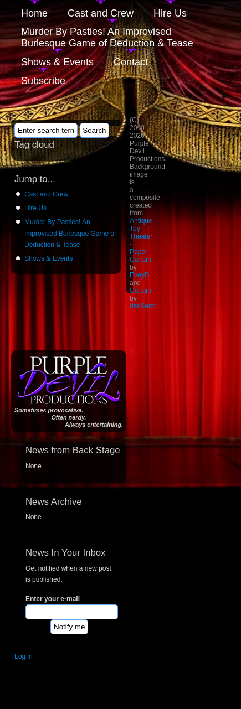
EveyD (139, 275)
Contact (131, 62)
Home (34, 13)
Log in (23, 656)
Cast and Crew (101, 13)
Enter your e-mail (52, 599)
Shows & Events (57, 62)
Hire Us (170, 13)
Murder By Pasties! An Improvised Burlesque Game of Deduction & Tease (107, 37)
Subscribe (43, 80)
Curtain (140, 290)
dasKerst (143, 306)
